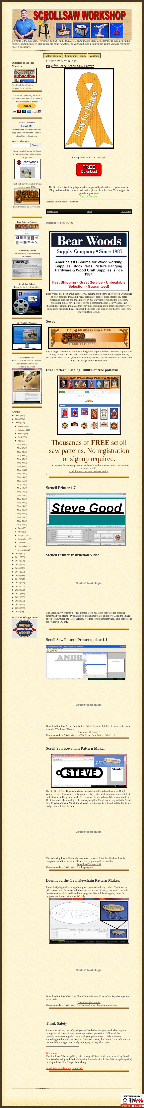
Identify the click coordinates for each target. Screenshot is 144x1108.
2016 (17, 575)
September (23, 539)
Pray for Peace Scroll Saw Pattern (70, 66)
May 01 (20, 444)
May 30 (20, 521)
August (21, 535)
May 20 (20, 495)
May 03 (20, 452)
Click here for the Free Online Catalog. (89, 471)
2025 (17, 608)
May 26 (20, 510)
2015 (17, 572)
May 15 (20, 481)
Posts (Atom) (67, 222)
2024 (17, 604)
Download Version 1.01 (89, 864)
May (20, 440)
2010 (17, 553)
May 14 (20, 477)
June (20, 528)
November (23, 546)
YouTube (94, 55)
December (22, 550)
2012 (17, 560)
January (21, 426)
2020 (17, 590)
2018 (17, 582)
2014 (17, 568)
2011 (17, 557)
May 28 (20, 517)
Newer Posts (52, 211)
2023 (17, 600)
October (21, 542)
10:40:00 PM (72, 202)
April (20, 437)
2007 (17, 415)
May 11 (20, 470)
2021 (17, 593)
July (20, 531)
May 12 (20, 473)
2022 (17, 597)
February (22, 430)
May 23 (20, 502)
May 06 (20, 462)
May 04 (20, 455)
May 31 (20, 524)
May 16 (20, 484)
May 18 (20, 488)
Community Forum (75, 55)
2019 (17, 586)
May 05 (20, 459)
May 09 (20, 466)
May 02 (20, 448)
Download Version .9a (89, 1002)
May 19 (20, 491)
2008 (17, 419)
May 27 (20, 513)
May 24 (20, 506)
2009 (17, 422)
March (21, 433)
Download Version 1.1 (89, 732)
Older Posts (126, 211)
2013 (17, 564)
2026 (17, 611)
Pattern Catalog (53, 55)
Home (89, 211)
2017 (17, 579)
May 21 (20, 499)
